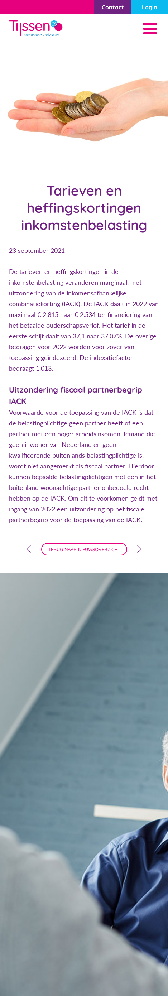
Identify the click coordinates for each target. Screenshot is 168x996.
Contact (113, 7)
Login (149, 7)
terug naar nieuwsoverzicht (84, 549)
